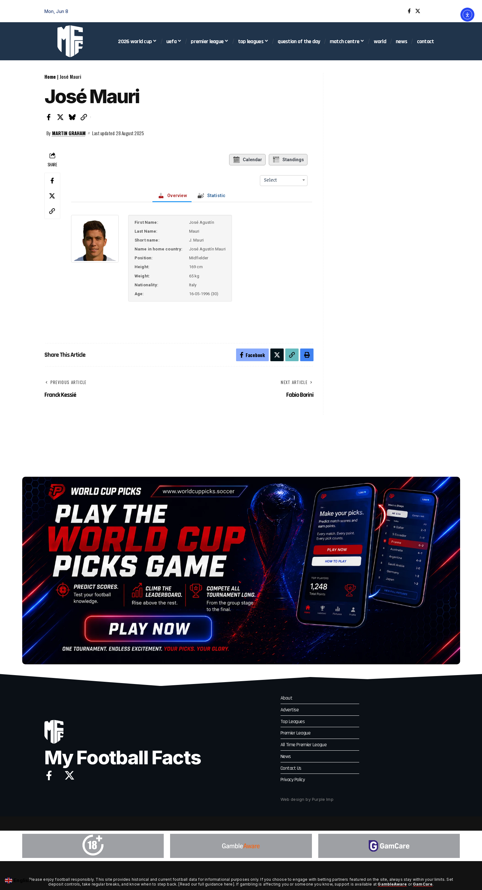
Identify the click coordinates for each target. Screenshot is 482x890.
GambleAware (392, 884)
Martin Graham (69, 133)
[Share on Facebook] (48, 117)
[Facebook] (409, 11)
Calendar (247, 159)
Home (50, 76)
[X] (418, 11)
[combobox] (283, 180)
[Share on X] (60, 117)
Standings (288, 159)
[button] (433, 11)
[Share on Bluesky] (72, 117)
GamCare (422, 884)
